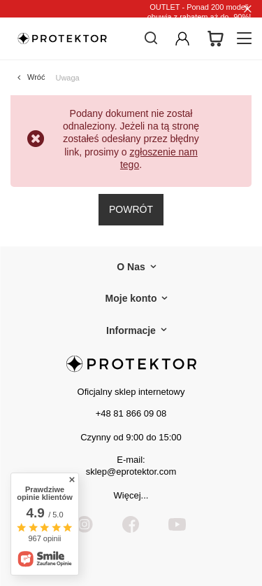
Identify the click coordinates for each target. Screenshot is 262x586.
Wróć (36, 77)
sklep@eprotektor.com (131, 471)
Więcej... (131, 495)
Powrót (131, 209)
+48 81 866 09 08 (131, 413)
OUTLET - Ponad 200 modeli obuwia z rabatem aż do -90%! (199, 12)
